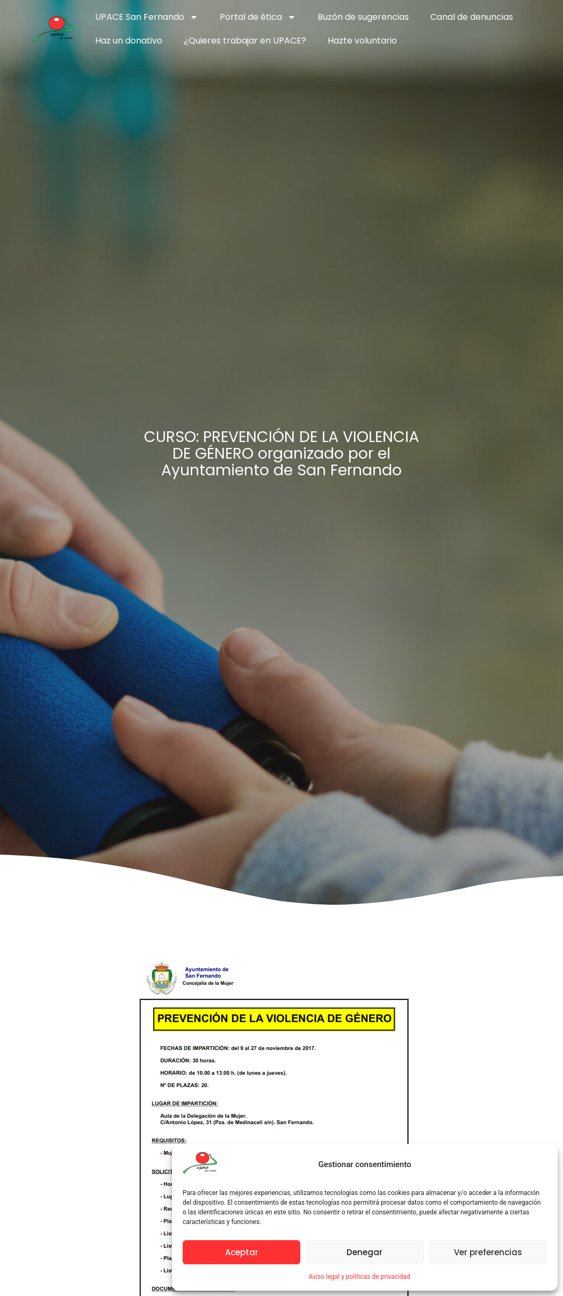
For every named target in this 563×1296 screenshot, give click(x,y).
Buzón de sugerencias (363, 17)
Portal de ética (258, 17)
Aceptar (241, 1252)
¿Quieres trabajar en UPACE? (245, 40)
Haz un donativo (128, 40)
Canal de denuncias (471, 17)
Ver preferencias (488, 1252)
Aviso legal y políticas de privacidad (359, 1276)
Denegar (364, 1252)
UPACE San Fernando (146, 17)
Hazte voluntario (362, 40)
